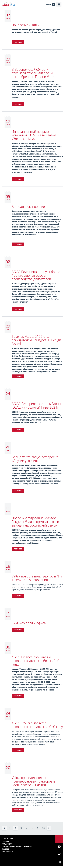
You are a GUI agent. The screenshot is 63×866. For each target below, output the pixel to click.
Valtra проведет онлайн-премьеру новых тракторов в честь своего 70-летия (33, 781)
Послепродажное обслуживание (17, 846)
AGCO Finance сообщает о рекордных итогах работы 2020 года (35, 661)
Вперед (49, 828)
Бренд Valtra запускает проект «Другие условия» (35, 459)
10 (43, 828)
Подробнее (18, 42)
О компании (7, 839)
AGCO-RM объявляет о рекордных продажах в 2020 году (37, 725)
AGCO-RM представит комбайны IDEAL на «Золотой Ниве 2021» (36, 406)
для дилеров (7, 852)
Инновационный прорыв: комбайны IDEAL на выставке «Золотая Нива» (34, 135)
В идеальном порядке (28, 206)
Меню (59, 4)
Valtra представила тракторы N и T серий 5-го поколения (37, 578)
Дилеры (5, 849)
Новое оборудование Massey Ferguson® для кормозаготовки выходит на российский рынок (35, 522)
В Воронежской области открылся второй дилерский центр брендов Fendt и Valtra (33, 73)
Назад (4, 828)
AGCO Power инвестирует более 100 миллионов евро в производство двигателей (36, 275)
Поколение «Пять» (25, 25)
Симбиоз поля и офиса (29, 623)
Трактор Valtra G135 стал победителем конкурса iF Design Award (36, 340)
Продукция (7, 844)
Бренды (5, 841)
